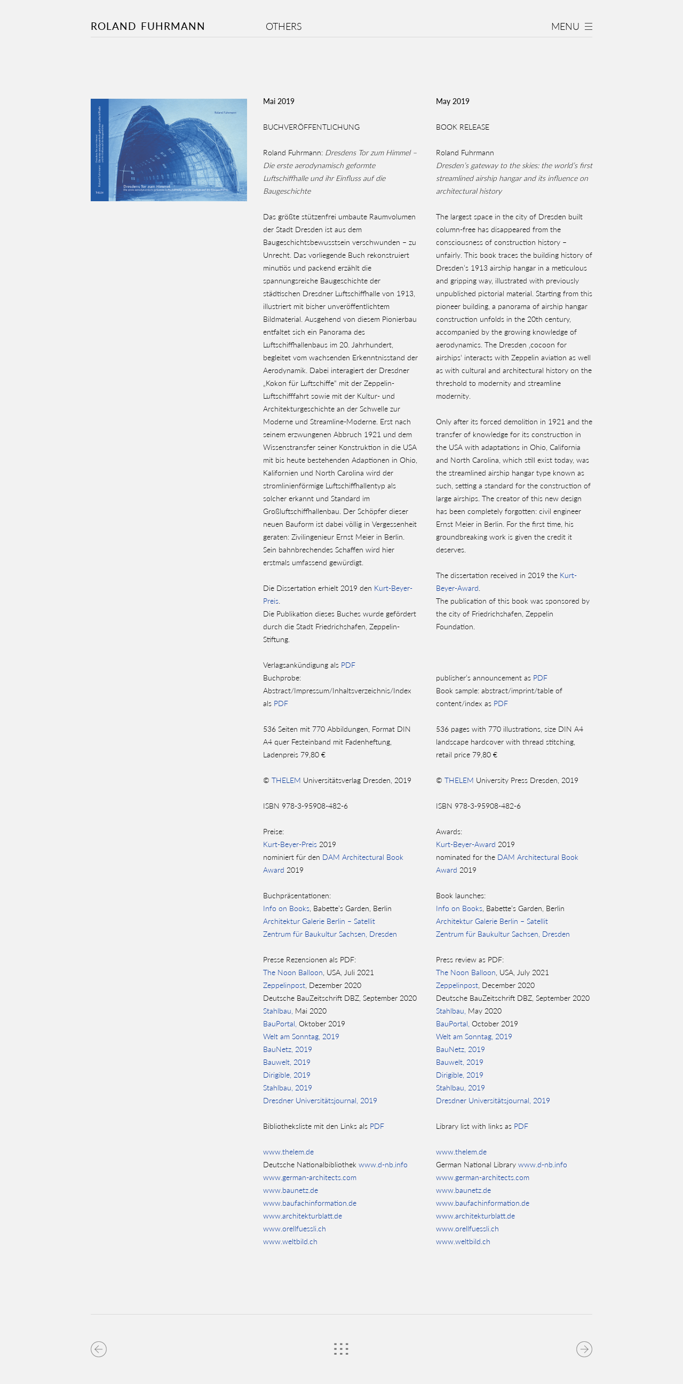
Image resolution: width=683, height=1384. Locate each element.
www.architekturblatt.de (302, 1215)
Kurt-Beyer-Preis (290, 844)
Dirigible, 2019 (287, 1074)
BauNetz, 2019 (287, 1049)
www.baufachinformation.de (309, 1202)
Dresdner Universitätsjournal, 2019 (320, 1100)
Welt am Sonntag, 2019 (301, 1036)
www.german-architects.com (309, 1177)
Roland (148, 26)
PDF (348, 664)
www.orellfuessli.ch (294, 1228)
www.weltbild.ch (290, 1241)
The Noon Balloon (293, 972)
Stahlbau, (278, 1010)
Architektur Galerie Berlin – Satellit (319, 921)
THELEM (286, 780)
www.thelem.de (288, 1151)
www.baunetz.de (290, 1190)
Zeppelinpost (284, 985)
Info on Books (286, 908)
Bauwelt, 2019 (287, 1061)
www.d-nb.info (382, 1164)
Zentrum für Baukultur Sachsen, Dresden (330, 933)
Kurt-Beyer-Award (466, 844)
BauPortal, (280, 1023)
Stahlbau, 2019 (287, 1087)
